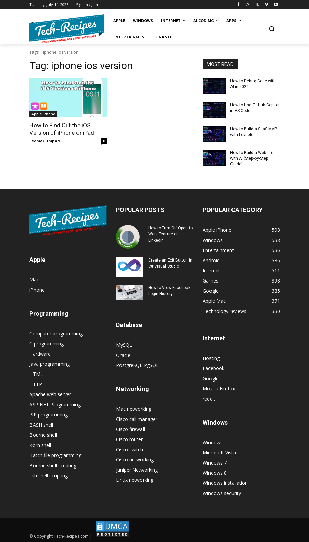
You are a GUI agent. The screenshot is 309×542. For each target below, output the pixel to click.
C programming (46, 343)
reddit (209, 398)
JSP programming (48, 414)
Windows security (222, 493)
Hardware (40, 353)
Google (211, 378)
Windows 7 (215, 462)
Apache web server (50, 394)
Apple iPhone (43, 114)
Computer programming (56, 333)
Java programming (49, 363)
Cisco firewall (130, 429)
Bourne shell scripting (52, 465)
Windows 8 (215, 472)
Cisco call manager (136, 418)
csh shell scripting (48, 475)
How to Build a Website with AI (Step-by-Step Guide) (251, 158)
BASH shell (41, 424)
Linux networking (134, 479)
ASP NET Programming (55, 404)
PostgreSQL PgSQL (137, 365)
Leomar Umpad (44, 140)
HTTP (35, 384)
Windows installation (225, 482)
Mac (34, 279)
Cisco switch (129, 449)
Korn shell (40, 445)
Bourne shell (43, 434)
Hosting (211, 358)
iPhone (37, 289)
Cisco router (129, 439)
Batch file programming (55, 455)
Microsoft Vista (219, 452)
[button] (272, 29)
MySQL (124, 344)
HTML (36, 373)
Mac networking (133, 408)
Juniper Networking (137, 469)
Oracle (123, 355)
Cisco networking (135, 459)
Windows (213, 442)
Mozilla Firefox (219, 388)
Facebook (213, 368)
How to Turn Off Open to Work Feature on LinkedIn (170, 233)
